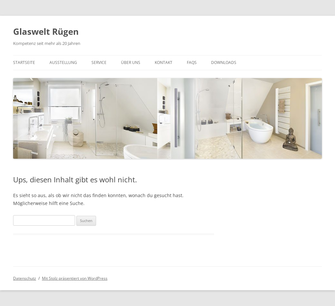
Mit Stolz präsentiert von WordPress (75, 278)
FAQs (192, 62)
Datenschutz (24, 278)
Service (99, 62)
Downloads (223, 62)
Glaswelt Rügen (46, 31)
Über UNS (130, 62)
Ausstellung (63, 62)
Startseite (24, 62)
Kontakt (163, 62)
